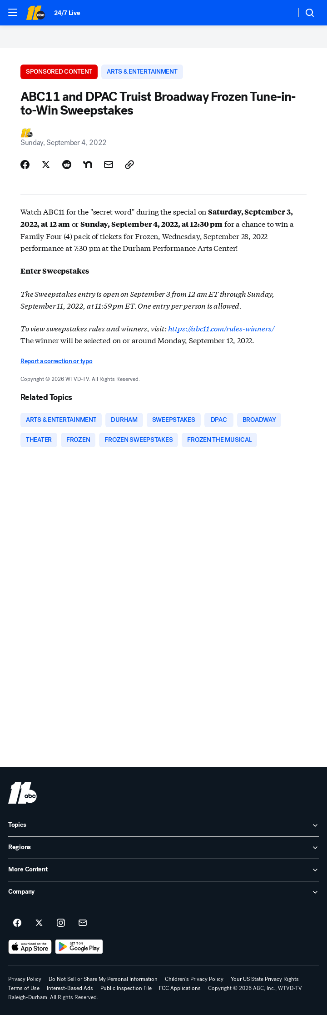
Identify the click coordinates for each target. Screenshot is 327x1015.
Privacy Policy (24, 979)
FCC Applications (180, 988)
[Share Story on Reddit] (66, 164)
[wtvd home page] (22, 793)
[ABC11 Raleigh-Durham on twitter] (39, 923)
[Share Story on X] (46, 164)
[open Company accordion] (163, 892)
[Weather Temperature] (282, 13)
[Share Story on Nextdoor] (87, 164)
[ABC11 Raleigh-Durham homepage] (35, 12)
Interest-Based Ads (70, 988)
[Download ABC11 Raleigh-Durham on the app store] (30, 947)
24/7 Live (67, 13)
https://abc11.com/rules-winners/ (221, 328)
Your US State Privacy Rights (265, 979)
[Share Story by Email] (108, 164)
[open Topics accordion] (163, 825)
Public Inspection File (126, 988)
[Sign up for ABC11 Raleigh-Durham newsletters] (83, 923)
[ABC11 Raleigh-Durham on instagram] (61, 923)
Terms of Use (24, 988)
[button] (12, 12)
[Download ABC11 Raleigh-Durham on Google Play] (79, 947)
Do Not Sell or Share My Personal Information (103, 979)
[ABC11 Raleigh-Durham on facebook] (17, 923)
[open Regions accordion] (163, 847)
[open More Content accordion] (163, 870)
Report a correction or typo (56, 361)
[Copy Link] (129, 164)
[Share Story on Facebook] (25, 164)
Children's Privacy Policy (194, 979)
